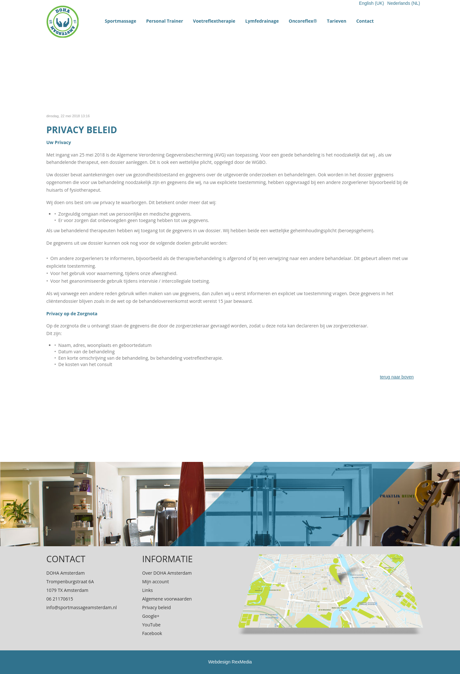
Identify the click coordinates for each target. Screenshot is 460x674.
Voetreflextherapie (214, 21)
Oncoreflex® (303, 21)
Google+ (150, 616)
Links (147, 590)
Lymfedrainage (262, 21)
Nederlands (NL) (403, 3)
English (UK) (371, 3)
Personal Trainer (164, 21)
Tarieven (336, 21)
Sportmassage (120, 21)
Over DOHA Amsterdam (167, 573)
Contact (365, 21)
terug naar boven (397, 376)
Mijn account (155, 581)
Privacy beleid (156, 607)
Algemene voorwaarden (167, 599)
